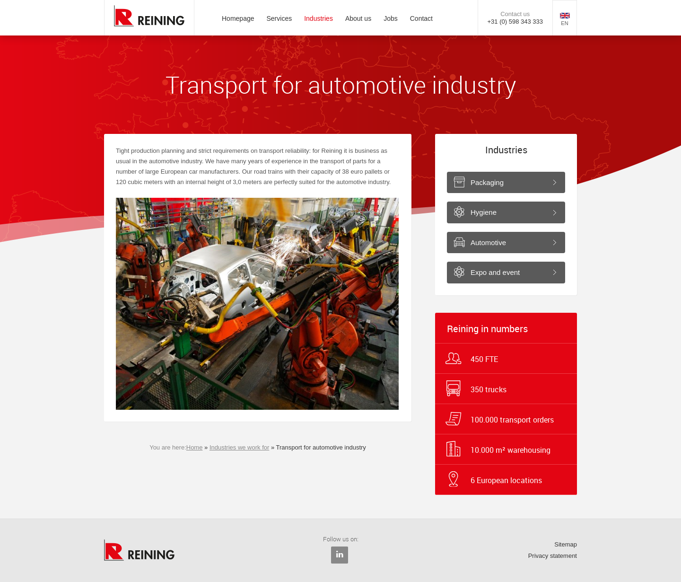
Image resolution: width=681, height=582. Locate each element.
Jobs (391, 18)
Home (194, 447)
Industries (318, 18)
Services (279, 18)
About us (358, 18)
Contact (421, 18)
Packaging (487, 182)
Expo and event (495, 272)
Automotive (488, 242)
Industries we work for (239, 447)
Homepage (238, 18)
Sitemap (565, 544)
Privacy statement (552, 555)
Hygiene (484, 212)
